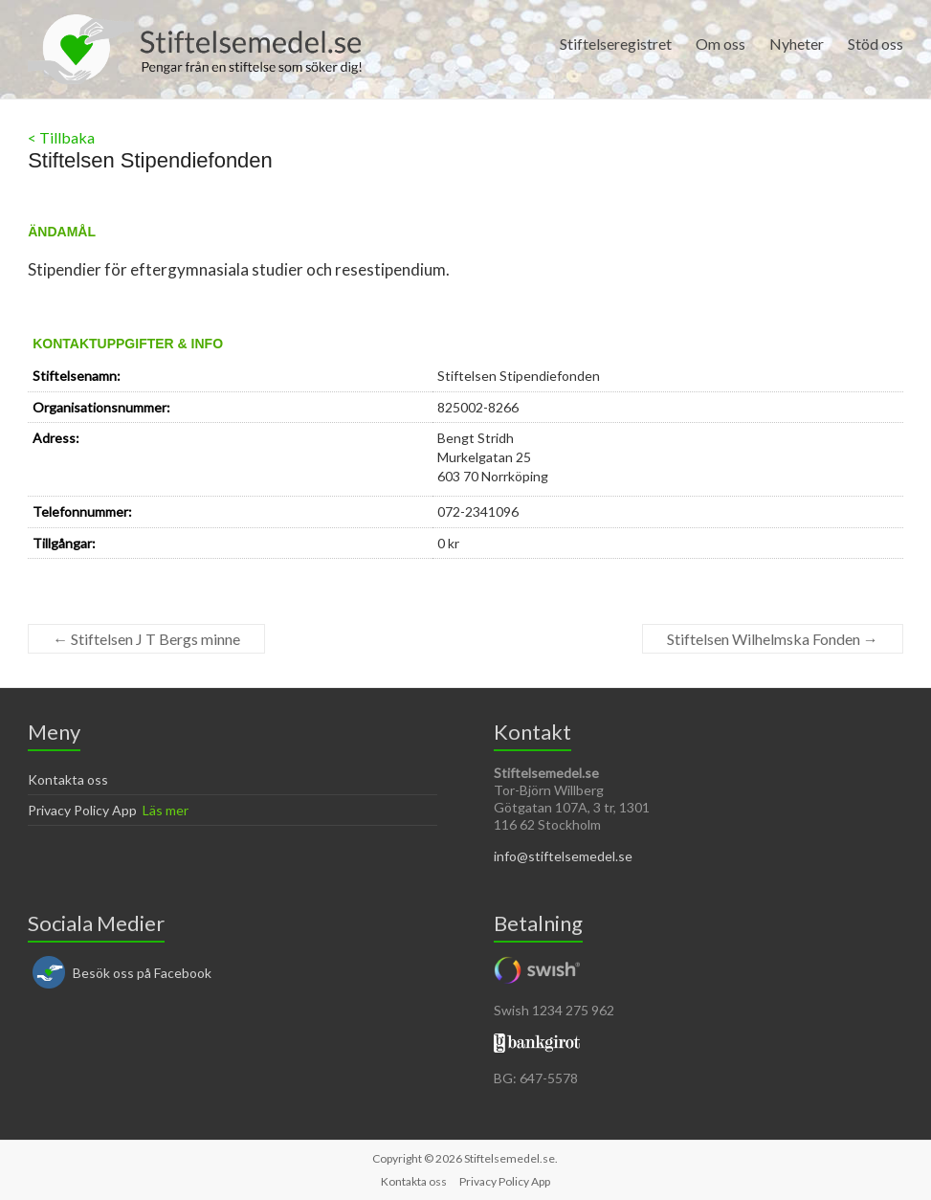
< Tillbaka (61, 137)
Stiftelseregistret (616, 43)
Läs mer (165, 810)
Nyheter (796, 43)
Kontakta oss (68, 779)
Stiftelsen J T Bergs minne (146, 639)
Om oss (720, 43)
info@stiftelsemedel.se (563, 856)
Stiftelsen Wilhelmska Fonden (772, 639)
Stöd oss (875, 43)
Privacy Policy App (82, 810)
